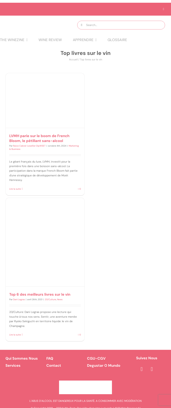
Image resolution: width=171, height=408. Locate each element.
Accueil (73, 59)
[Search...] (121, 25)
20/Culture (50, 299)
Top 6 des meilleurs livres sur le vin (39, 294)
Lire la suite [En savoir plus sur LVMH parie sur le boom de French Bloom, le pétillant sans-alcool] (15, 188)
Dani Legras (19, 299)
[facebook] (141, 369)
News (60, 299)
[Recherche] (81, 25)
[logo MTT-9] (33, 19)
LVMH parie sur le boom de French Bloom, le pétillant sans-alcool (39, 138)
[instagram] (152, 369)
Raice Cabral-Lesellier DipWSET (29, 145)
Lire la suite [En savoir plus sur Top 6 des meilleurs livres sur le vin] (15, 334)
